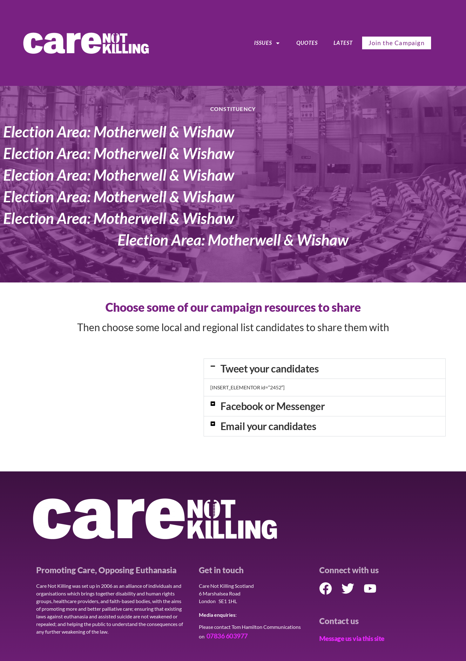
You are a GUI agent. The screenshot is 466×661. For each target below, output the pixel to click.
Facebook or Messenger (272, 406)
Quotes (307, 42)
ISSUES (267, 42)
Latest (343, 42)
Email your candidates (268, 426)
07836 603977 (227, 636)
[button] (324, 369)
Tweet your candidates (269, 368)
